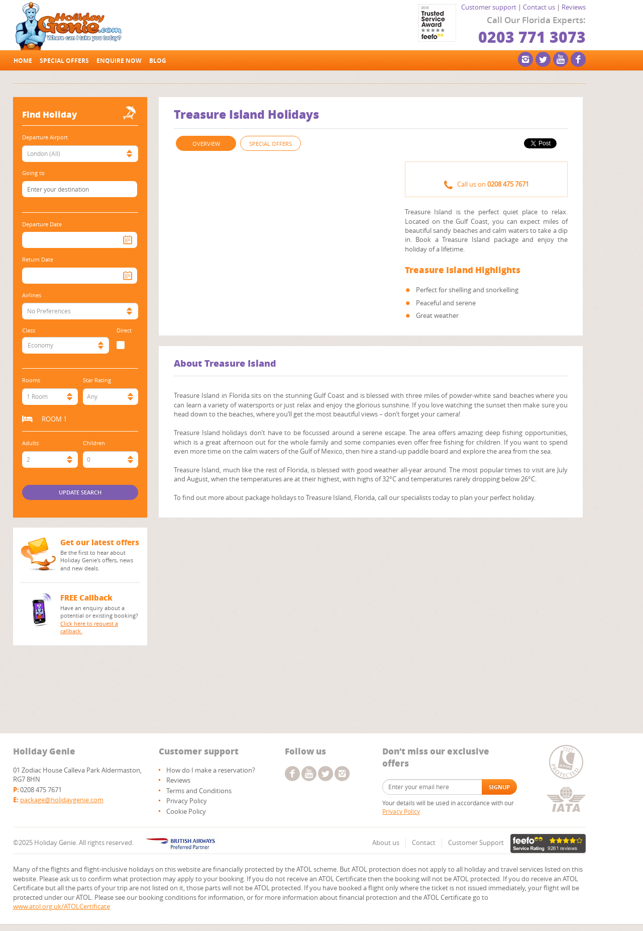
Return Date (37, 259)
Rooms (31, 380)
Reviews (574, 7)
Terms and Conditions (199, 790)
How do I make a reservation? (210, 770)
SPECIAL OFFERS (270, 143)
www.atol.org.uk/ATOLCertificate (61, 906)
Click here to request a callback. (89, 627)
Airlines (31, 295)
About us (385, 842)
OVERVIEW (206, 143)
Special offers (64, 60)
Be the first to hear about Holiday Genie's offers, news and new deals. (96, 560)
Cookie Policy (186, 811)
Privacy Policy (186, 800)
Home (23, 60)
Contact (424, 842)
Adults (30, 443)
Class (28, 330)
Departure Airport (45, 137)
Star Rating (97, 380)
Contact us (539, 7)
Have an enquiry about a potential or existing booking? (100, 619)
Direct (124, 330)
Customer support (488, 7)
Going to (33, 173)
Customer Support (476, 842)
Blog (157, 60)
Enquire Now (119, 60)
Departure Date (42, 224)
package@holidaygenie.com (61, 799)
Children (94, 443)
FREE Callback (86, 597)
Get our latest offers (99, 542)
